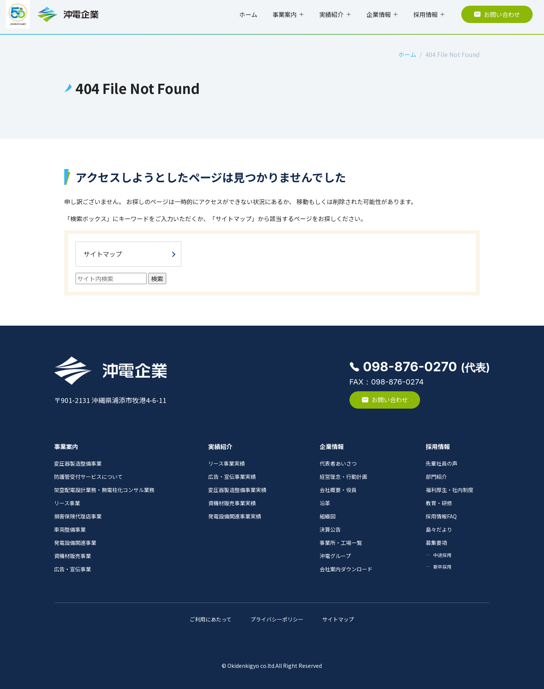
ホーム (248, 14)
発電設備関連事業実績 (234, 516)
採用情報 (425, 14)
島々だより (439, 529)
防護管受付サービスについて (88, 476)
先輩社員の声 (441, 463)
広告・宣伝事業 (72, 569)
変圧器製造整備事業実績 (237, 490)
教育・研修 (439, 503)
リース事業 (67, 503)
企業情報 (378, 14)
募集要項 (436, 542)
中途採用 (442, 555)
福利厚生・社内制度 (449, 490)
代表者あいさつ (338, 463)
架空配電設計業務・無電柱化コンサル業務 (104, 490)
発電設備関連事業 (75, 542)
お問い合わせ (497, 14)
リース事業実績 (226, 463)
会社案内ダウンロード (346, 569)
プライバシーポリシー (276, 619)
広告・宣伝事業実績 (232, 476)
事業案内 (284, 14)
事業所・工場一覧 (341, 542)
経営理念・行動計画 (343, 476)
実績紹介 (331, 14)
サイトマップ (102, 253)
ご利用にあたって (211, 619)
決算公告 (330, 529)
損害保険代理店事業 (78, 516)
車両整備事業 (70, 529)
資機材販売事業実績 (232, 503)
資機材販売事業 (72, 556)
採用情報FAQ (441, 516)
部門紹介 (436, 476)
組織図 (327, 516)
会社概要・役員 (338, 490)
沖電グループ (335, 556)
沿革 (325, 503)
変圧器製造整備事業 (78, 463)
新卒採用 (442, 566)
